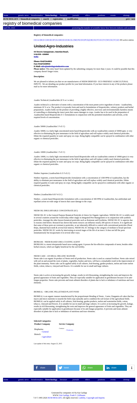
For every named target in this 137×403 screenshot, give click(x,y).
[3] (35, 40)
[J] (66, 40)
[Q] (88, 40)
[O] (82, 40)
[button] (45, 368)
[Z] (118, 40)
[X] (111, 40)
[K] (68, 40)
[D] (47, 40)
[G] (57, 40)
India (36, 57)
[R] (91, 40)
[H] (60, 40)
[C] (44, 40)
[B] (41, 40)
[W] (107, 40)
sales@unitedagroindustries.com (55, 66)
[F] (54, 40)
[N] (78, 40)
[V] (104, 40)
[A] (38, 40)
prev (128, 19)
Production (70, 330)
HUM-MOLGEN (55, 398)
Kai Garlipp (64, 395)
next (133, 19)
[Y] (114, 40)
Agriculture (46, 337)
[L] (72, 40)
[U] (101, 40)
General (45, 332)
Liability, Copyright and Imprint (92, 398)
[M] (75, 40)
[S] (95, 40)
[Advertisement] (17, 84)
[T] (98, 40)
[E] (51, 40)
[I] (63, 40)
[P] (85, 40)
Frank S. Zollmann (77, 395)
